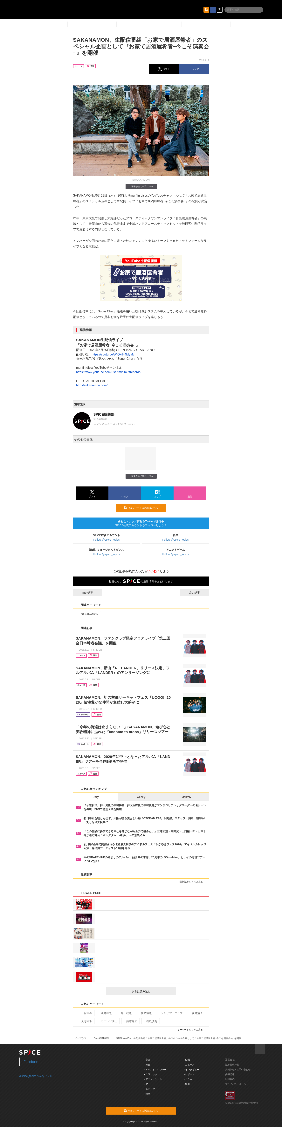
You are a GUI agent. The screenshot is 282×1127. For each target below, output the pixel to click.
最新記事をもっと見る (193, 881)
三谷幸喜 (85, 1013)
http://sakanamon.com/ (92, 385)
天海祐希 (85, 1021)
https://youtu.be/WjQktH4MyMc (113, 354)
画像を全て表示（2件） (141, 186)
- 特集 (187, 1084)
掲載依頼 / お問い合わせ (238, 1069)
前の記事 (84, 592)
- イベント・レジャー (155, 1069)
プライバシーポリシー (237, 1084)
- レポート (189, 1074)
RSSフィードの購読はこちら (143, 507)
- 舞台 (147, 1064)
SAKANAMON (88, 614)
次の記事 (198, 592)
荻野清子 (196, 1013)
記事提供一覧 (232, 1064)
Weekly (141, 796)
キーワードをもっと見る (191, 1029)
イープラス (80, 1038)
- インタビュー (191, 1069)
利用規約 (230, 1079)
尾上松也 (125, 1013)
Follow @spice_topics (106, 539)
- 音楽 (147, 1059)
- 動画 (187, 1059)
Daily (96, 796)
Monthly (186, 796)
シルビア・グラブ (170, 1013)
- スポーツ (149, 1089)
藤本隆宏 (130, 1021)
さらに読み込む (152, 991)
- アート (148, 1084)
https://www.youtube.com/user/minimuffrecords (108, 372)
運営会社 (230, 1059)
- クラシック (150, 1074)
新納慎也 (145, 1013)
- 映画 (147, 1093)
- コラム (188, 1079)
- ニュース (189, 1064)
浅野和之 (105, 1013)
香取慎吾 (150, 1021)
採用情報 (230, 1074)
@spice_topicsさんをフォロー (37, 1076)
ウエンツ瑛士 (107, 1021)
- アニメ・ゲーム (153, 1079)
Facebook (31, 1062)
